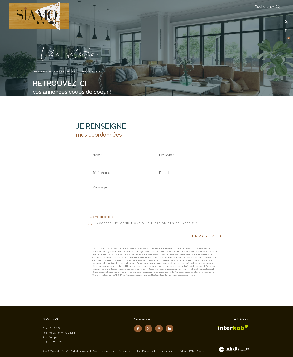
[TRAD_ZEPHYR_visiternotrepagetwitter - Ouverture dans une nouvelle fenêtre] (148, 328)
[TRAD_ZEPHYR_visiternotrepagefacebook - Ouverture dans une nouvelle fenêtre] (138, 328)
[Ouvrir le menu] (287, 6)
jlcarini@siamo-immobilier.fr (59, 332)
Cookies (200, 351)
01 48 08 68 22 (51, 328)
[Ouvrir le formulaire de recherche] (265, 7)
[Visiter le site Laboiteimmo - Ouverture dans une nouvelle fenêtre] (234, 350)
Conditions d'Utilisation (165, 275)
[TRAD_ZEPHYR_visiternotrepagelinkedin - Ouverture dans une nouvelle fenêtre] (169, 328)
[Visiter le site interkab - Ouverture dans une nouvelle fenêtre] (233, 327)
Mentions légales (141, 351)
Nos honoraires (108, 351)
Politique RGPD (187, 351)
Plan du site (124, 351)
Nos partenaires (169, 351)
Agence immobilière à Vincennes (54, 71)
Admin (155, 351)
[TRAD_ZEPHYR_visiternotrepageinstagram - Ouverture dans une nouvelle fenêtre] (159, 328)
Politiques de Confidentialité (138, 275)
